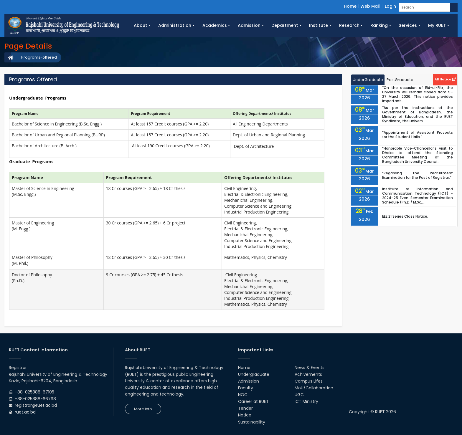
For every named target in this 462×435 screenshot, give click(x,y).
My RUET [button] (437, 25)
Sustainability (251, 422)
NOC (243, 395)
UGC (299, 395)
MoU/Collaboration (314, 388)
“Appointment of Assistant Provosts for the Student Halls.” (417, 134)
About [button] (140, 25)
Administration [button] (174, 25)
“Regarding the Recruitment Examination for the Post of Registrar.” (417, 175)
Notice (244, 415)
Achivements (308, 374)
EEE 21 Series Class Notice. (405, 216)
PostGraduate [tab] (400, 79)
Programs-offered (39, 57)
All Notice (445, 79)
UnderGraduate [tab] (368, 79)
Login (390, 6)
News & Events (309, 368)
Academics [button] (214, 25)
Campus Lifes (309, 381)
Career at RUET (253, 401)
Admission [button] (249, 25)
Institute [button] (318, 25)
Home (350, 6)
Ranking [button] (379, 25)
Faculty (245, 388)
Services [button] (408, 25)
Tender (245, 408)
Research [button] (349, 25)
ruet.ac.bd (25, 412)
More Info (143, 409)
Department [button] (284, 25)
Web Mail (370, 6)
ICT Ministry (306, 401)
